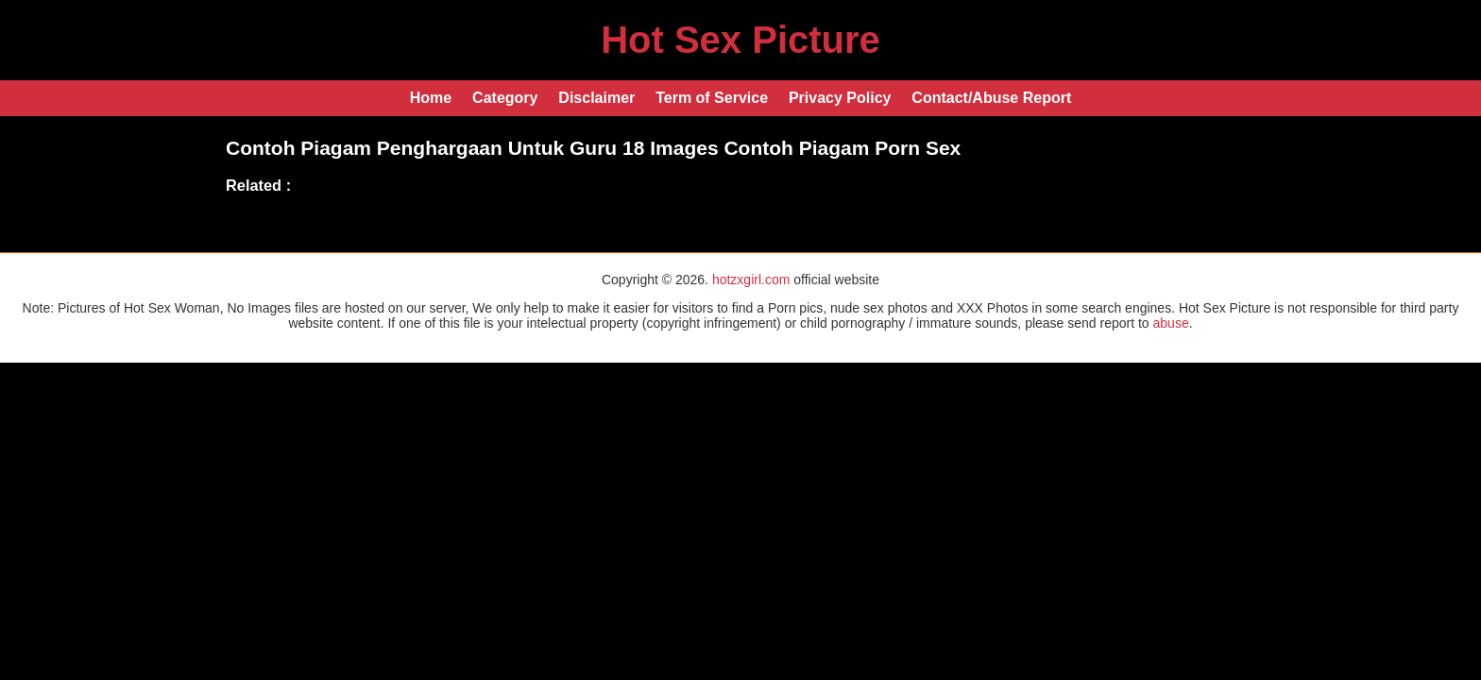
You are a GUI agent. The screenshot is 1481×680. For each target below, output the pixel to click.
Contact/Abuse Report (991, 98)
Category (504, 98)
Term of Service (711, 98)
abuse (1171, 323)
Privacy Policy (840, 98)
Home (430, 98)
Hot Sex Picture (740, 39)
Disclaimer (596, 98)
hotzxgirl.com (751, 279)
